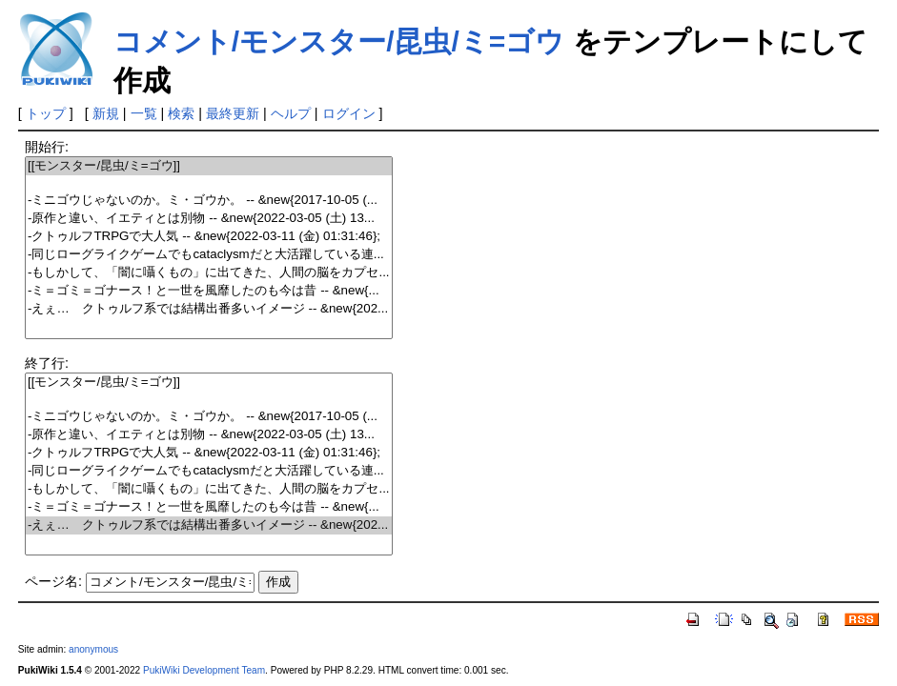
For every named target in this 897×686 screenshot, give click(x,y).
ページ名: (53, 581)
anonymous (93, 649)
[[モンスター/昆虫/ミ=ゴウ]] (209, 166)
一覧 (144, 113)
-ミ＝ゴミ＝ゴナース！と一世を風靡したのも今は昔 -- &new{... (209, 291)
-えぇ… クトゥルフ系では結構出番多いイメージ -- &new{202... (209, 309)
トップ (46, 113)
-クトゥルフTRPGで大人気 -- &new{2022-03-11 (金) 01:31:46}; (209, 237)
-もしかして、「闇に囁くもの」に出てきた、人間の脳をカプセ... (209, 273)
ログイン (349, 113)
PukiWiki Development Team (204, 670)
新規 (105, 113)
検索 (181, 113)
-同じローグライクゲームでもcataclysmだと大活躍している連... (209, 255)
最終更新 (232, 113)
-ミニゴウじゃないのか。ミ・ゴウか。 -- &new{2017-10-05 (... (209, 201)
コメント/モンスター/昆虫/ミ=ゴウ (339, 41)
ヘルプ (291, 113)
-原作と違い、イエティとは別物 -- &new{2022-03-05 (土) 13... (209, 219)
